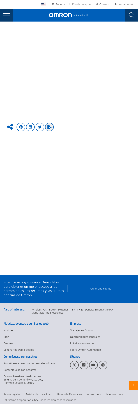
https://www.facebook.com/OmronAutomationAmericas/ (59, 252)
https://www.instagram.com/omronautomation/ (54, 247)
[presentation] (6, 15)
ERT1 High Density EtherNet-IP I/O (92, 309)
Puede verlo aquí (70, 200)
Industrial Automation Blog (48, 32)
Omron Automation (15, 32)
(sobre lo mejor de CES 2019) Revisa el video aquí (75, 161)
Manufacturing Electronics (47, 312)
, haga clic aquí (50, 267)
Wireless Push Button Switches (49, 309)
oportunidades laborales (112, 226)
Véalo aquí (77, 215)
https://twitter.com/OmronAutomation (45, 243)
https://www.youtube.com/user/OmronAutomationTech (57, 256)
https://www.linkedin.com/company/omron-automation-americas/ (64, 239)
